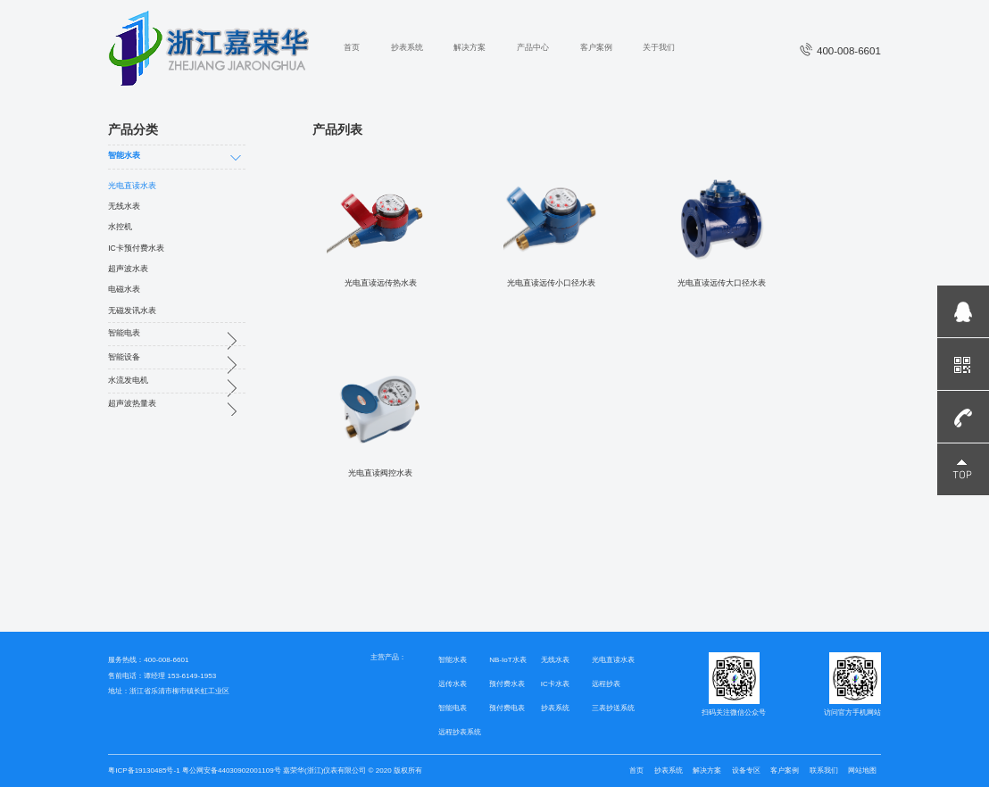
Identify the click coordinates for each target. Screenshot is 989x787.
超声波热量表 (132, 403)
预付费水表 (507, 684)
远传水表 (452, 684)
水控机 (120, 226)
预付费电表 (507, 708)
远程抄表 (606, 684)
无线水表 (124, 206)
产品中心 (533, 47)
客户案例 (596, 47)
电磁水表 (124, 289)
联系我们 (824, 770)
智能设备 (124, 356)
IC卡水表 (555, 684)
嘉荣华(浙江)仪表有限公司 (325, 770)
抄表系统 (407, 47)
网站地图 (862, 770)
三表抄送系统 (613, 708)
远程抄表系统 (459, 732)
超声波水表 (128, 268)
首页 (352, 47)
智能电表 (124, 332)
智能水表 (124, 155)
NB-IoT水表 (508, 660)
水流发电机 (128, 380)
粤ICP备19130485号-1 (143, 770)
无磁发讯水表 (132, 310)
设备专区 (746, 770)
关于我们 (659, 47)
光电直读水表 (132, 185)
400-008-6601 (840, 51)
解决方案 (469, 47)
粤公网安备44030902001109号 (230, 770)
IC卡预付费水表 (136, 248)
